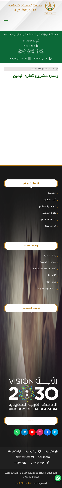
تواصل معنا (50, 226)
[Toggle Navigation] (6, 23)
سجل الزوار (51, 282)
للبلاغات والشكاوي (47, 288)
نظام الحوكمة (49, 213)
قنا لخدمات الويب (23, 483)
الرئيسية (54, 69)
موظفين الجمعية (48, 262)
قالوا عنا (52, 275)
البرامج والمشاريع (47, 206)
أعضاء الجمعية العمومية (44, 269)
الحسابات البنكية (48, 219)
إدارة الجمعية (50, 255)
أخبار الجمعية (50, 200)
